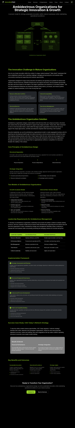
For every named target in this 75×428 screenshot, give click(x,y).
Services (35, 2)
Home (29, 2)
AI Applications (43, 2)
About (61, 2)
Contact (67, 2)
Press (56, 2)
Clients (51, 2)
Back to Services (42, 392)
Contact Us (31, 392)
